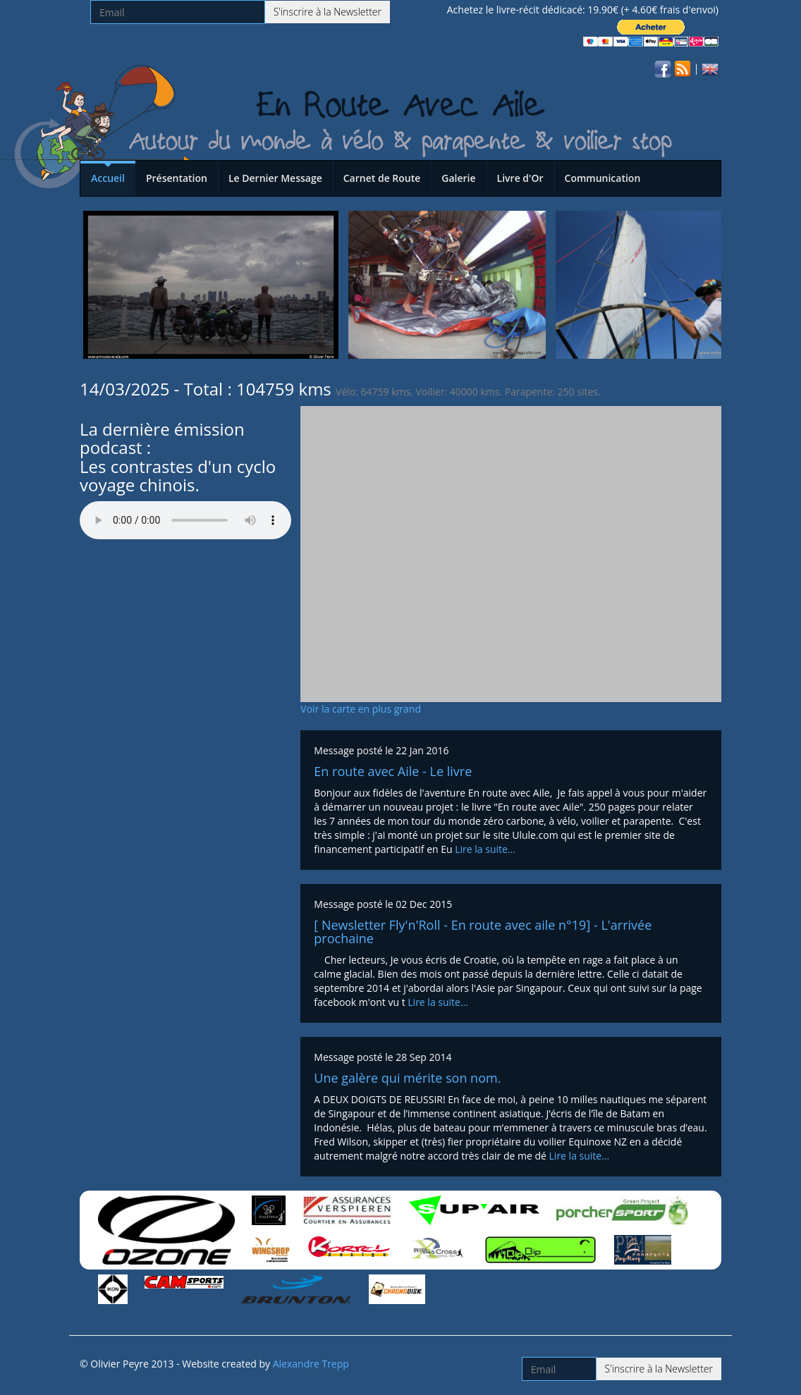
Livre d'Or (520, 178)
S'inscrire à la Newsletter (327, 11)
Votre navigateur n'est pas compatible (185, 520)
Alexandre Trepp (311, 1363)
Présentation (176, 178)
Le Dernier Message (275, 178)
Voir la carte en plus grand (360, 708)
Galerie (458, 178)
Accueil (108, 178)
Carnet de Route (382, 178)
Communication (603, 178)
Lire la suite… (485, 849)
